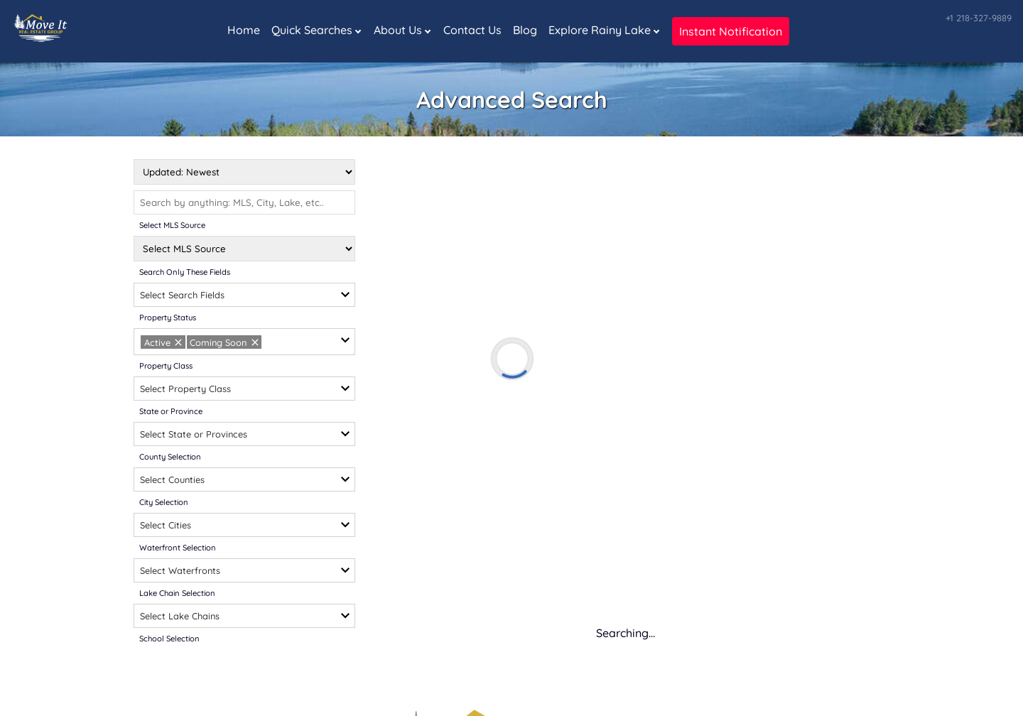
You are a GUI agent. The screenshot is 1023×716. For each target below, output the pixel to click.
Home (243, 30)
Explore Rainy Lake (599, 30)
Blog (525, 30)
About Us (398, 30)
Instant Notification (730, 31)
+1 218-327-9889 (979, 17)
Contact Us (472, 30)
